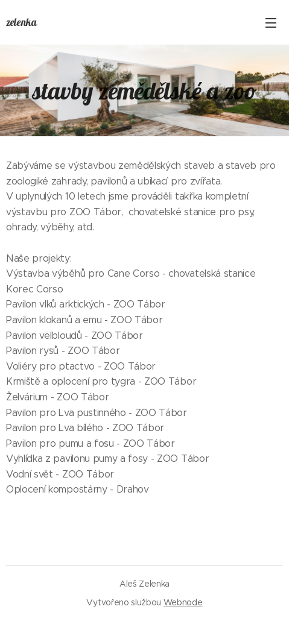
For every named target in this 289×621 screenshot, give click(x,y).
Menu (270, 23)
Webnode (183, 602)
